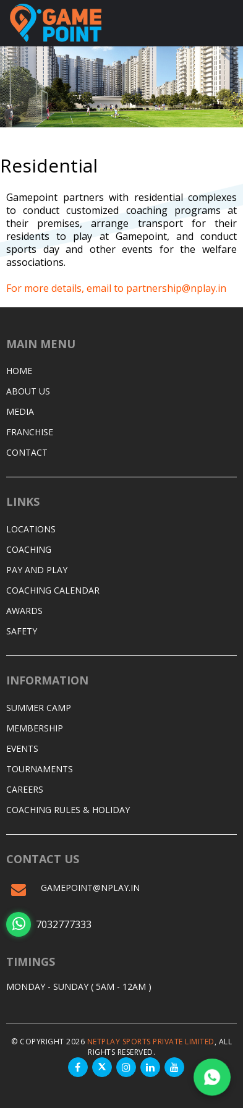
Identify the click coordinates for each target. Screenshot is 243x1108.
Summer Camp (38, 708)
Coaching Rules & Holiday (68, 810)
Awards (24, 610)
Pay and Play (36, 570)
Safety (21, 631)
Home (19, 371)
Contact (27, 452)
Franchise (29, 432)
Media (20, 411)
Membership (34, 728)
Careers (24, 789)
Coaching (28, 549)
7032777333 (49, 924)
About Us (28, 391)
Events (22, 748)
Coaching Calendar (53, 590)
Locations (31, 529)
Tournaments (39, 769)
